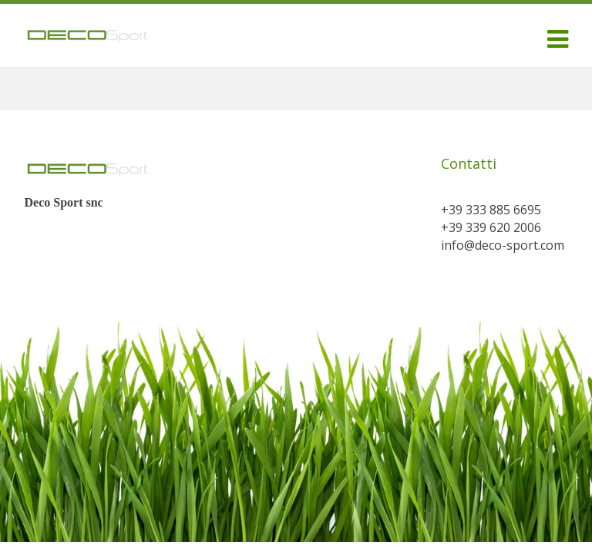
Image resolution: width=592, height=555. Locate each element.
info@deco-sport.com (502, 245)
